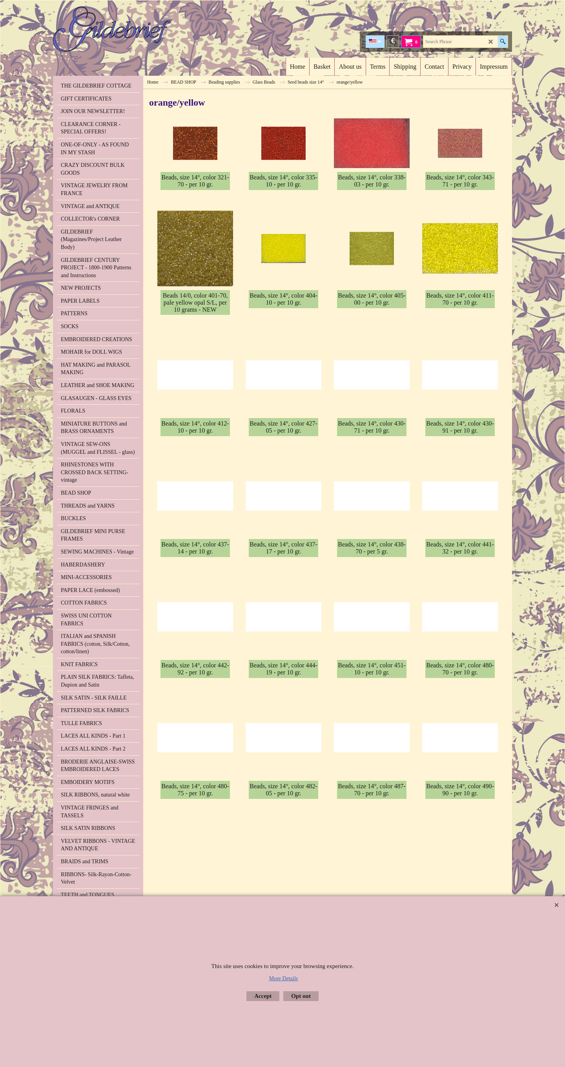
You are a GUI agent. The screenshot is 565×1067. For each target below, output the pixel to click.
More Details (283, 978)
